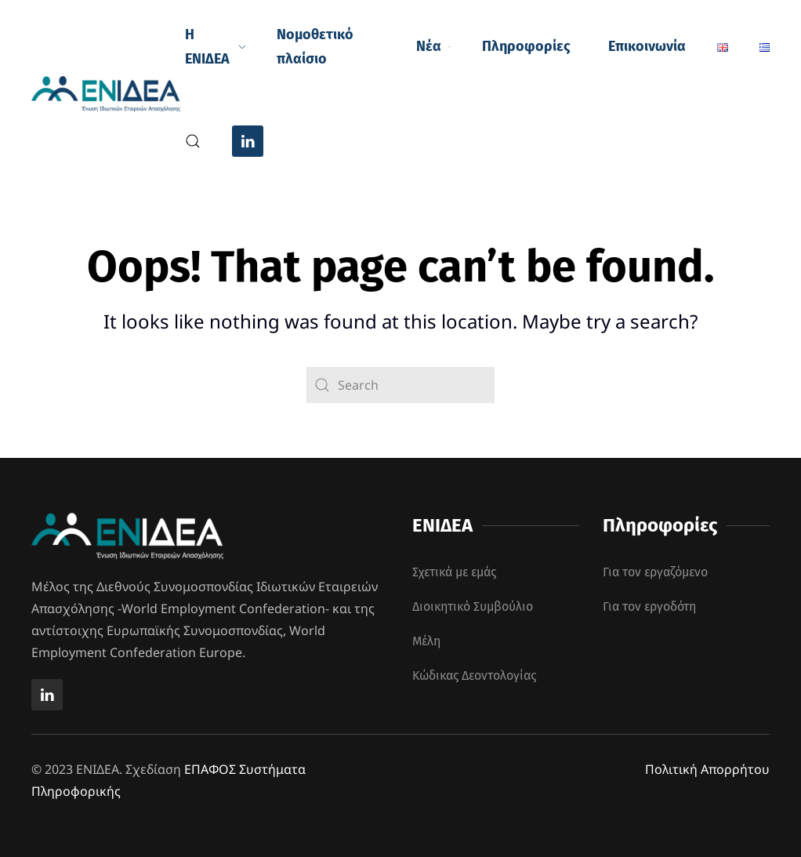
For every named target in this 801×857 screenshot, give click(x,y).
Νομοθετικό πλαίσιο (315, 47)
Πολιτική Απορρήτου (707, 769)
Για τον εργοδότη (649, 606)
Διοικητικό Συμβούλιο (472, 606)
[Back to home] (108, 94)
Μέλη (426, 641)
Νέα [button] (433, 46)
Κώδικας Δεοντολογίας (474, 675)
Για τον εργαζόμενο (655, 572)
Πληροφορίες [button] (526, 46)
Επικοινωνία (647, 46)
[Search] (400, 385)
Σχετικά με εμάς (454, 572)
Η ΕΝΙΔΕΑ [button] (215, 47)
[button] (193, 141)
